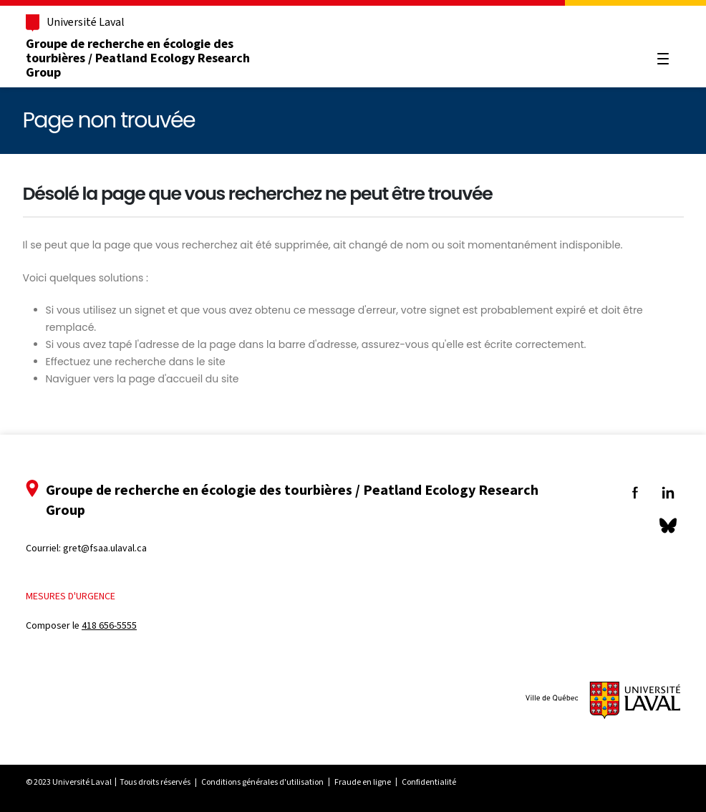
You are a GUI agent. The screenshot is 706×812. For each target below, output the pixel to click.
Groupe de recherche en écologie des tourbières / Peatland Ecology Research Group (138, 58)
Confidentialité (429, 782)
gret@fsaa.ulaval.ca (105, 548)
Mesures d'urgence (70, 596)
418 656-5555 (109, 625)
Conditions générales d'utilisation (262, 782)
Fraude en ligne (362, 782)
